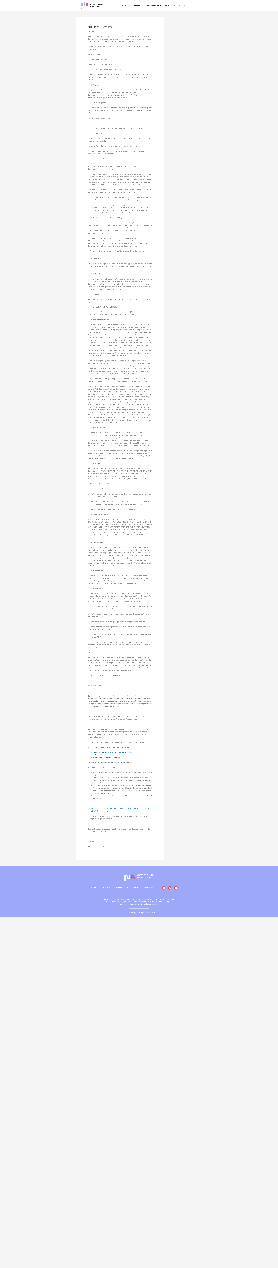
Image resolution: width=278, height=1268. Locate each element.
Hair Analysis (154, 5)
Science (138, 5)
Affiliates (179, 5)
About (125, 5)
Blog (167, 5)
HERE (135, 108)
